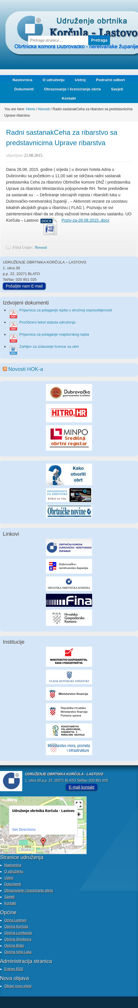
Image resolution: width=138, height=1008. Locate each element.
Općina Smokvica (17, 939)
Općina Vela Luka (17, 952)
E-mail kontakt (81, 787)
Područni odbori (108, 80)
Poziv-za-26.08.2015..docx (85, 220)
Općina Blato (14, 946)
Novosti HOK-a (25, 369)
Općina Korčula (16, 927)
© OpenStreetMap (75, 851)
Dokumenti (24, 89)
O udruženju (54, 80)
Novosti (41, 247)
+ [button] (79, 832)
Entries (13, 969)
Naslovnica (22, 80)
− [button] (78, 841)
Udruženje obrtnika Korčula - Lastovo (57, 15)
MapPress (59, 851)
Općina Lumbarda (18, 933)
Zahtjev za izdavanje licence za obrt (49, 346)
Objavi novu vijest (17, 986)
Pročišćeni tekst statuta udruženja (47, 322)
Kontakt (69, 98)
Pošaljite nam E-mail (24, 286)
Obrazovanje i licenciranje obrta (70, 89)
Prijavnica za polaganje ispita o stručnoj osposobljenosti (65, 310)
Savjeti (115, 89)
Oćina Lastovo (15, 920)
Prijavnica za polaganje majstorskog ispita (54, 334)
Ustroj (80, 80)
